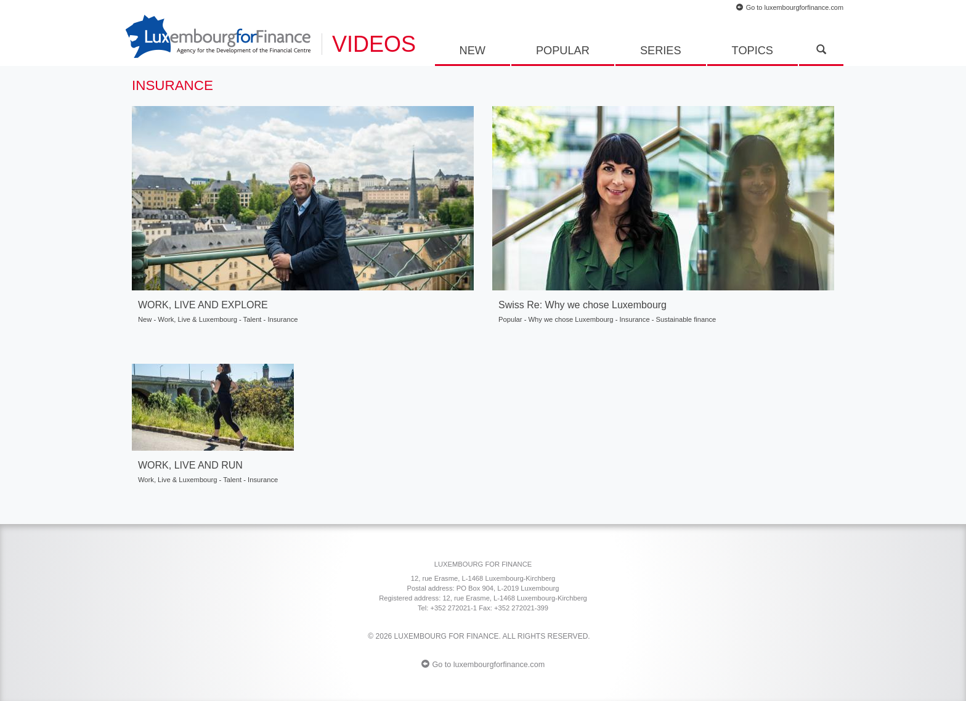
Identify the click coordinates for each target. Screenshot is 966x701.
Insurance (282, 319)
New (472, 50)
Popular (563, 50)
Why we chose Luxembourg (571, 319)
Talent (252, 319)
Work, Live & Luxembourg (197, 319)
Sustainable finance (686, 319)
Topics (752, 50)
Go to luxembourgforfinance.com (789, 7)
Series (660, 50)
